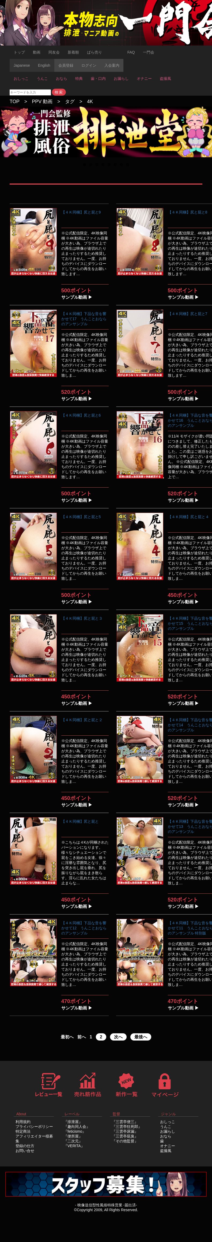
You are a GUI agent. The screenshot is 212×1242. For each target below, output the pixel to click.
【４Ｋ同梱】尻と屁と (80, 821)
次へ (118, 1037)
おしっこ (21, 78)
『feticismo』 (75, 1131)
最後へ (140, 1037)
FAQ (131, 52)
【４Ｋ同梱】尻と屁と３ (82, 618)
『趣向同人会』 (77, 1126)
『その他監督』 (125, 1141)
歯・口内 (98, 78)
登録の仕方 (25, 1146)
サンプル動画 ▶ (76, 297)
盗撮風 (165, 78)
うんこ (42, 78)
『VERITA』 (74, 1146)
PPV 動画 (42, 101)
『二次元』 (73, 1141)
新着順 (73, 52)
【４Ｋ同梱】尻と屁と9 (81, 212)
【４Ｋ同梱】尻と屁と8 (187, 212)
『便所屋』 (73, 1136)
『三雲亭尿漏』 (125, 1131)
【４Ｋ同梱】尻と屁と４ (188, 517)
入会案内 (111, 65)
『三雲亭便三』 (125, 1122)
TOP (15, 101)
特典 (79, 78)
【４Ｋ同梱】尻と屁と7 (187, 314)
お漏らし (121, 78)
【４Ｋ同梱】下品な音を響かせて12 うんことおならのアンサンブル (84, 928)
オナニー (144, 78)
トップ (19, 52)
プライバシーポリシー (34, 1126)
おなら (61, 78)
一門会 (148, 52)
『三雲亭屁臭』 (125, 1136)
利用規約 (23, 1122)
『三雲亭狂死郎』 (127, 1126)
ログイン (88, 65)
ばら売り (94, 52)
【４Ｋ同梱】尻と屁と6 (81, 415)
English (44, 65)
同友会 (54, 52)
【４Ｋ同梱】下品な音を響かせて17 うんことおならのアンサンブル (84, 319)
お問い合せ (25, 1151)
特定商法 (23, 1131)
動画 (36, 52)
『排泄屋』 (73, 1122)
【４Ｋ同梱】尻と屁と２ (82, 720)
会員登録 (65, 65)
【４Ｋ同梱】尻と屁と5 (81, 517)
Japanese (22, 65)
